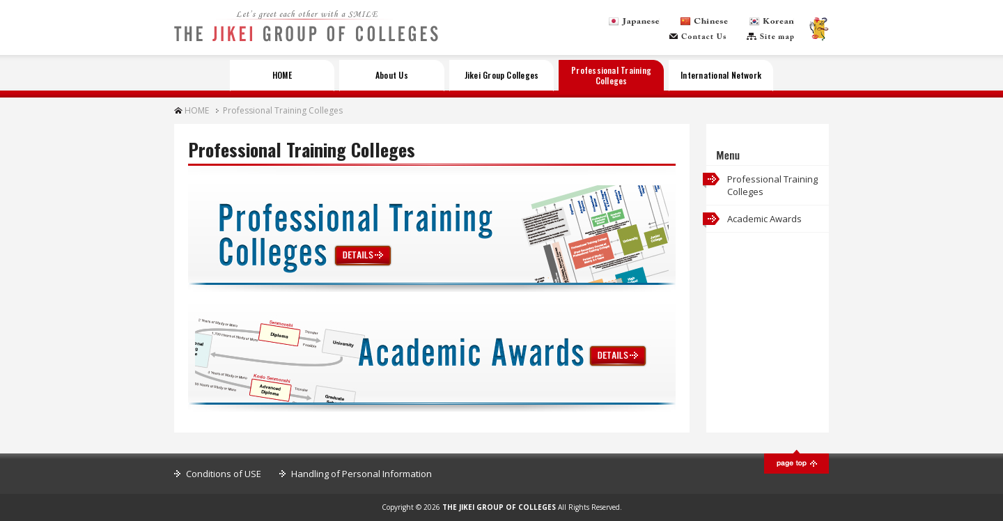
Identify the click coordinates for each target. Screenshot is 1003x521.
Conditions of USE (223, 473)
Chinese (705, 21)
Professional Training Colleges (611, 75)
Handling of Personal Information (361, 473)
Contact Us (697, 37)
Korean (771, 21)
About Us (391, 75)
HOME (282, 75)
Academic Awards (764, 218)
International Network (721, 75)
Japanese (634, 21)
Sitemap (770, 37)
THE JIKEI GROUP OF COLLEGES (306, 34)
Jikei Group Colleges (502, 75)
